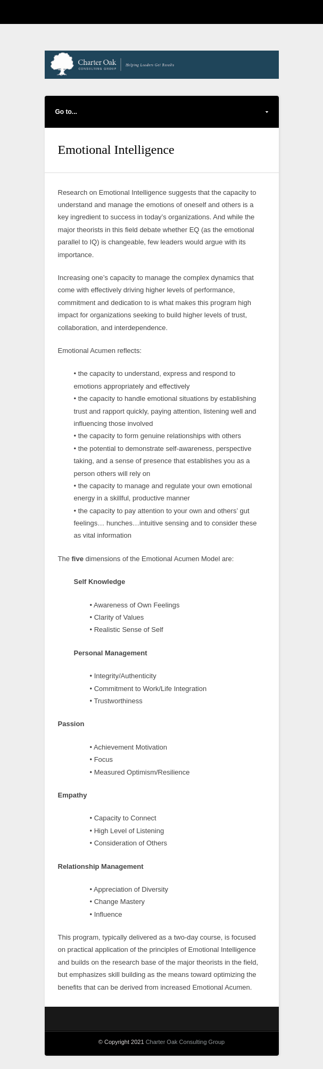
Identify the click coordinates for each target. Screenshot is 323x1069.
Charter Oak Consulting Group (185, 1042)
